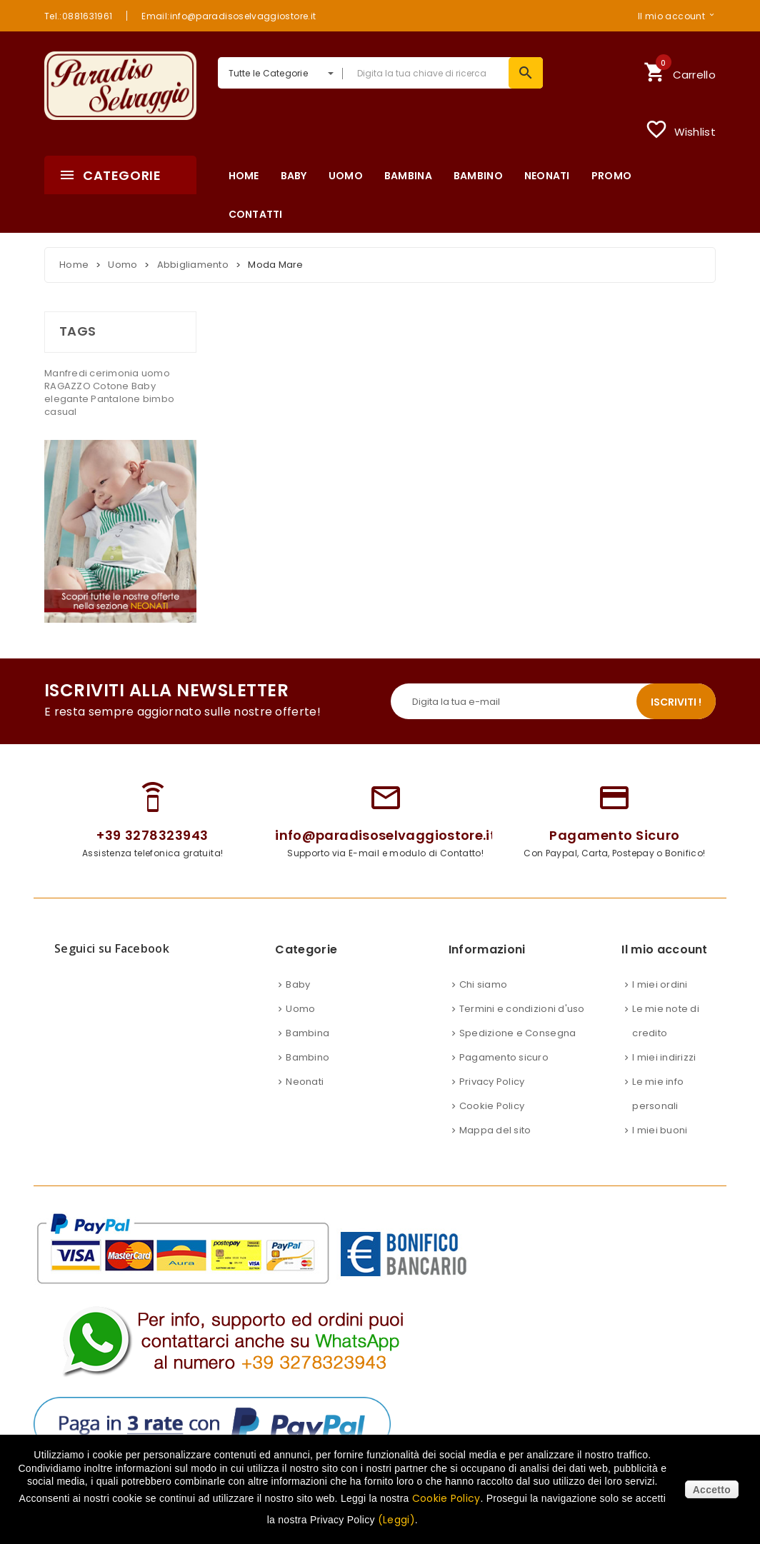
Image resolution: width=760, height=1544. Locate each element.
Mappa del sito (495, 1130)
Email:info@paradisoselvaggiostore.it (228, 16)
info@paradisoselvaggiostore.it (385, 835)
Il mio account (671, 16)
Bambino (307, 1057)
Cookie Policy (491, 1106)
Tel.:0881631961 (78, 16)
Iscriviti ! (676, 702)
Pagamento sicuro (504, 1057)
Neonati (305, 1081)
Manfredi (66, 373)
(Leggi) (396, 1520)
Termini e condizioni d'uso (522, 1009)
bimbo (158, 399)
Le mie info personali (658, 1094)
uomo (155, 373)
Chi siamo (483, 984)
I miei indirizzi (664, 1057)
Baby (143, 386)
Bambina (307, 1033)
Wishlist (680, 129)
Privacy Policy (492, 1081)
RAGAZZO (68, 386)
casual (60, 411)
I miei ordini (659, 984)
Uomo (300, 1009)
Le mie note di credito (665, 1021)
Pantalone (117, 399)
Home (74, 265)
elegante (67, 399)
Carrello (680, 70)
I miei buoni (659, 1130)
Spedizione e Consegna (517, 1033)
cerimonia (115, 373)
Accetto (712, 1489)
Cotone (112, 386)
